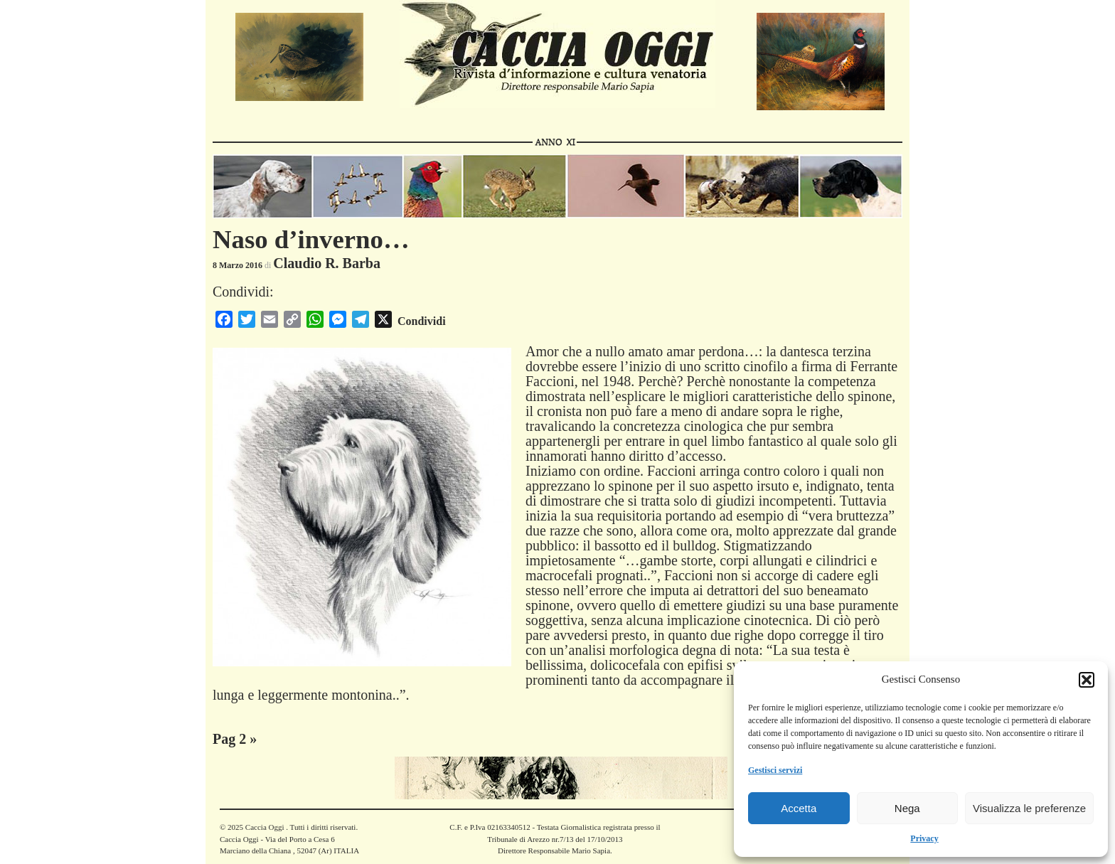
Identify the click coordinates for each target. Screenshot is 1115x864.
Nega (907, 808)
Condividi (422, 321)
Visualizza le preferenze (1029, 808)
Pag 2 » (235, 739)
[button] (1086, 680)
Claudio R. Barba (326, 263)
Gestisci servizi (775, 770)
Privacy (924, 838)
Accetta (798, 808)
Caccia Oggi (264, 827)
